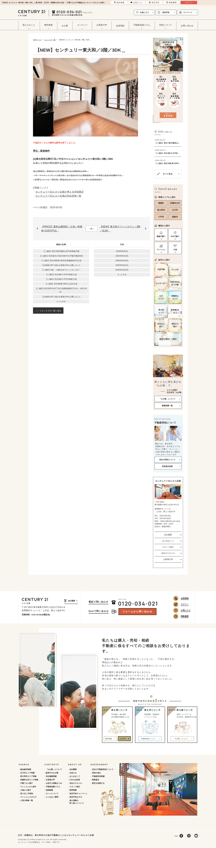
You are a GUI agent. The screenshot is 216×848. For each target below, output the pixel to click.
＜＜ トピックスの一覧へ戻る (48, 311)
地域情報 (49, 790)
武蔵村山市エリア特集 (29, 780)
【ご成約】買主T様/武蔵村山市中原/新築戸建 (61, 251)
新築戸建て (161, 236)
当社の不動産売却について (103, 769)
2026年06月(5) (122, 251)
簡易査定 (95, 780)
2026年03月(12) (122, 265)
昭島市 (175, 217)
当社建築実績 (51, 776)
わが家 (65, 25)
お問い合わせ (187, 25)
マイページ (187, 12)
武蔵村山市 (175, 203)
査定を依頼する (98, 783)
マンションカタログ (28, 797)
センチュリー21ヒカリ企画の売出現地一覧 (58, 196)
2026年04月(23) (122, 261)
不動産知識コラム (53, 787)
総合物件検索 (25, 769)
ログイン (185, 604)
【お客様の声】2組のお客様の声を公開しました (61, 265)
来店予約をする (75, 797)
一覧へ (91, 229)
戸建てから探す (26, 783)
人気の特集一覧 (26, 800)
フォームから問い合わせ (137, 611)
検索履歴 (171, 3)
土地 (175, 250)
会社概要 (168, 535)
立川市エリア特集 (27, 773)
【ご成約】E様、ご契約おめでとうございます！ (61, 270)
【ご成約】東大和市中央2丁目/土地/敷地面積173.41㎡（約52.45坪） (61, 290)
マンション (161, 250)
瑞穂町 (161, 203)
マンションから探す (28, 787)
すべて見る (168, 174)
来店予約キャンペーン (78, 793)
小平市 (161, 217)
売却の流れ (96, 773)
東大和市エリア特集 (28, 776)
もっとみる (61, 301)
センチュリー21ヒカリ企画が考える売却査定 (59, 192)
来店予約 (166, 12)
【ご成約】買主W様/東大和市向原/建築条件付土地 (61, 261)
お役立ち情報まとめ (54, 783)
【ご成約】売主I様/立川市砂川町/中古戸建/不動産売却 (61, 256)
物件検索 (108, 739)
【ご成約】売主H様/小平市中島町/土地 (61, 274)
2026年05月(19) (122, 256)
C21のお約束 (74, 780)
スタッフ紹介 (168, 547)
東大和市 (161, 210)
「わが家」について (54, 769)
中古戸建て (175, 236)
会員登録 (120, 25)
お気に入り (144, 12)
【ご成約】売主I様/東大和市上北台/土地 (61, 284)
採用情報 (73, 790)
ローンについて (52, 793)
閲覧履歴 (185, 616)
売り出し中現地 (26, 793)
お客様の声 (168, 559)
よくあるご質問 (52, 797)
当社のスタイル (168, 553)
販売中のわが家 (52, 773)
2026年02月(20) (122, 270)
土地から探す (25, 790)
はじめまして (168, 541)
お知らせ (73, 773)
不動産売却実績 (98, 776)
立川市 (175, 210)
